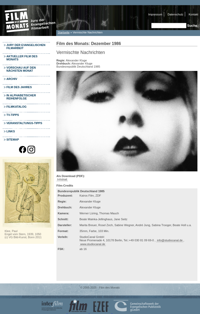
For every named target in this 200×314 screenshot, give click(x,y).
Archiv (11, 78)
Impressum (155, 14)
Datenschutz (175, 14)
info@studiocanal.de (170, 240)
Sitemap (12, 139)
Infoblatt (62, 179)
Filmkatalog (16, 106)
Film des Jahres (19, 87)
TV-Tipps (12, 114)
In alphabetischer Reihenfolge (21, 97)
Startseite (63, 32)
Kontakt (193, 14)
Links (10, 131)
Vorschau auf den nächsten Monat (21, 69)
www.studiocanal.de (92, 244)
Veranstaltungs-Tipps (24, 123)
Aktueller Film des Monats (21, 58)
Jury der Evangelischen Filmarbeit (25, 46)
